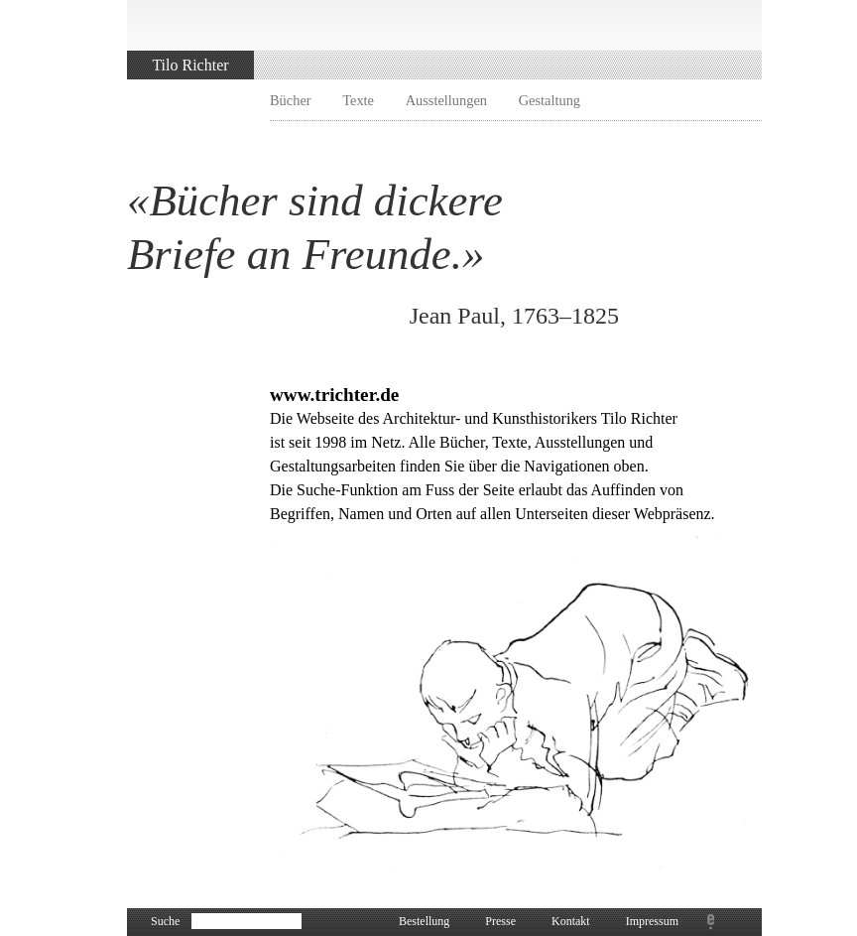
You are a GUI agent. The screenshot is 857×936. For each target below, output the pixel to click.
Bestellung (424, 921)
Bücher (290, 100)
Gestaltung (549, 100)
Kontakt (570, 921)
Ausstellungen (446, 100)
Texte (358, 100)
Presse (500, 921)
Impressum (652, 921)
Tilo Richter (190, 65)
